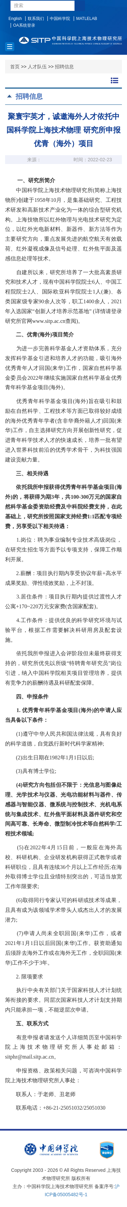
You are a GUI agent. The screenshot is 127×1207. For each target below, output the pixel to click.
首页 (15, 66)
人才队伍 (37, 66)
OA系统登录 (24, 25)
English (15, 18)
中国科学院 (60, 18)
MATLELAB (86, 18)
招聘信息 (64, 66)
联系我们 (36, 18)
